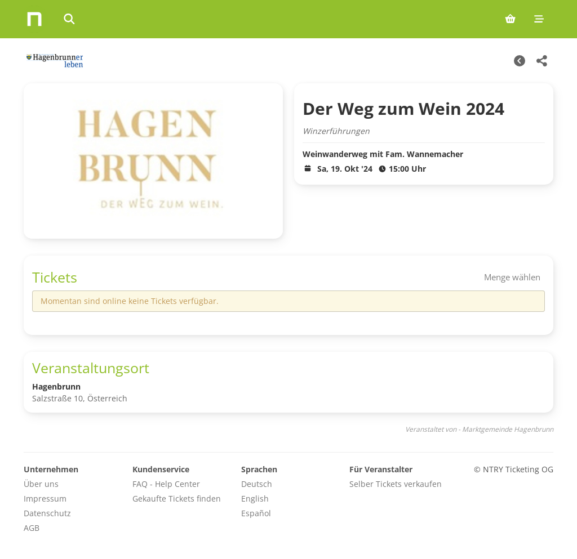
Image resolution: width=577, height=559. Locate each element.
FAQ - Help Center (166, 483)
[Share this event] (542, 61)
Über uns (41, 483)
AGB (31, 527)
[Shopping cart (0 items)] (510, 19)
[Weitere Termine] (519, 61)
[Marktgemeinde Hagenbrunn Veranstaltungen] (53, 61)
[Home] (34, 19)
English (255, 498)
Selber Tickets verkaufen (395, 483)
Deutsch (256, 483)
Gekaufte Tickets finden (176, 498)
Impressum (45, 498)
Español (256, 513)
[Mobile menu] (539, 19)
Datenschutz (47, 513)
